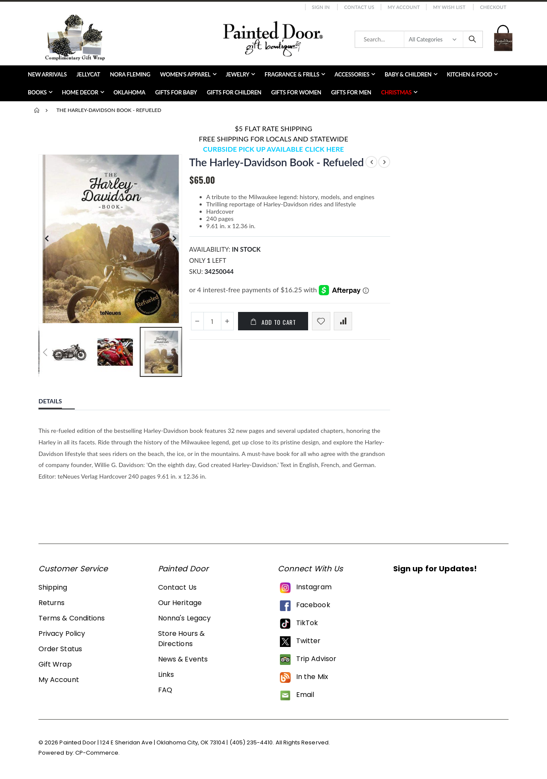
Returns (51, 602)
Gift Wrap (55, 663)
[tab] (56, 399)
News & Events (183, 658)
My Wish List (449, 7)
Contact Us (359, 7)
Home (37, 110)
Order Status (60, 648)
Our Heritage (180, 602)
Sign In (321, 7)
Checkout (493, 7)
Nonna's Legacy (184, 617)
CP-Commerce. (97, 752)
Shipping (53, 586)
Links (166, 674)
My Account (404, 7)
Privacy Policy (61, 633)
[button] (173, 314)
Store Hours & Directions (181, 638)
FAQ (165, 689)
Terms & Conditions (71, 617)
